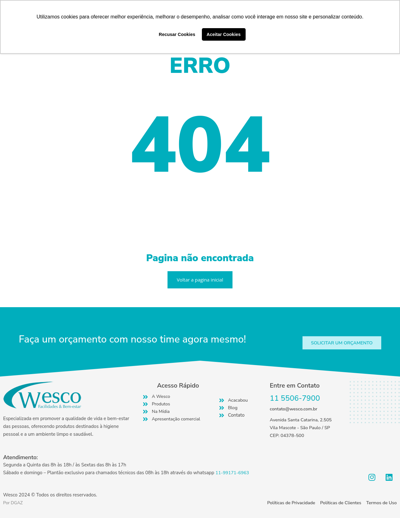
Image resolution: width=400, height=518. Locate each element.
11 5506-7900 (295, 399)
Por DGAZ (13, 503)
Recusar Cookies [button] (177, 34)
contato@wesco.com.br (294, 409)
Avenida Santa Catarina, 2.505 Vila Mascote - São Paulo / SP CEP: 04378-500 (302, 428)
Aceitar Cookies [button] (224, 34)
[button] (339, 343)
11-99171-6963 (232, 473)
